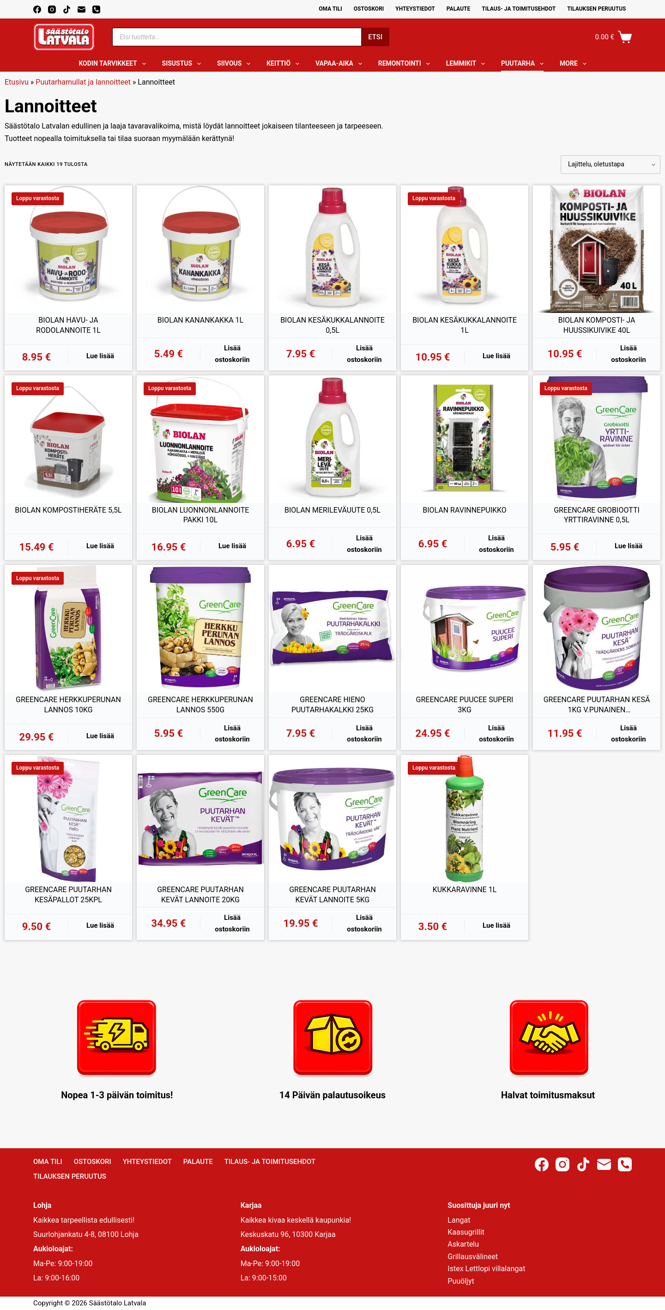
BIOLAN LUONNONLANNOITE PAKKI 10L (200, 515)
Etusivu (17, 82)
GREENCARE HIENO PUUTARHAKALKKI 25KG (332, 704)
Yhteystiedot (415, 9)
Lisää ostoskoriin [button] (232, 354)
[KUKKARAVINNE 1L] (464, 818)
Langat (458, 1220)
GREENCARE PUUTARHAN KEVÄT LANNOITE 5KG (332, 894)
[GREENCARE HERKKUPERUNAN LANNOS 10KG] (68, 628)
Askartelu (463, 1244)
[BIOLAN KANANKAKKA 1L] (200, 249)
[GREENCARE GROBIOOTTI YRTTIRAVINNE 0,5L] (596, 439)
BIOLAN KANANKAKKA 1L (200, 320)
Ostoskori (369, 9)
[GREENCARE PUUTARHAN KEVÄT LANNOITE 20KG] (200, 818)
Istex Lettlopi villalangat (486, 1268)
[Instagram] (52, 9)
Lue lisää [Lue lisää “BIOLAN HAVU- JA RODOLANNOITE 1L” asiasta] (100, 356)
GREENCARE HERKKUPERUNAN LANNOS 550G (200, 704)
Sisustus (183, 63)
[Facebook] (37, 9)
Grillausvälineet (472, 1256)
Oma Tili (330, 9)
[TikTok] (67, 9)
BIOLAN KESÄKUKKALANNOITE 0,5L (332, 325)
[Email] (81, 9)
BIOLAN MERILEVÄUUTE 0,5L (332, 510)
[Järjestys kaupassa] (610, 164)
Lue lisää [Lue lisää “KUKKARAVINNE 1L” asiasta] (496, 925)
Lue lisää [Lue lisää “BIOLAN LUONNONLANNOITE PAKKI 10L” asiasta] (232, 546)
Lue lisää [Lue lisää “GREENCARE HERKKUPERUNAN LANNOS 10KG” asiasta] (100, 736)
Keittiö (284, 63)
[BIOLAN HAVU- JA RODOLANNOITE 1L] (68, 249)
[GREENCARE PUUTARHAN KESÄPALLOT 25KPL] (68, 818)
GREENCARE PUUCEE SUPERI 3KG (465, 704)
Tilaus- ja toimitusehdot (519, 9)
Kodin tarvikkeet (114, 63)
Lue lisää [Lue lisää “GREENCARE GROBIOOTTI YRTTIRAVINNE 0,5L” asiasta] (628, 546)
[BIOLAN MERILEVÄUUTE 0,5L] (332, 439)
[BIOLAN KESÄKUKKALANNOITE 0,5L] (332, 249)
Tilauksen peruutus (596, 9)
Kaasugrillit (465, 1232)
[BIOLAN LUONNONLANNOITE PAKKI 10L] (200, 439)
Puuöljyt (460, 1281)
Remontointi (406, 63)
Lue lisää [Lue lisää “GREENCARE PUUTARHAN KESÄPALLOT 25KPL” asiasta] (100, 925)
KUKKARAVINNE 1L (465, 889)
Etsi (375, 37)
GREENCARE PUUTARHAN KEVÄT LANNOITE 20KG (200, 894)
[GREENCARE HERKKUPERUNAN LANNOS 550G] (200, 628)
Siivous (235, 63)
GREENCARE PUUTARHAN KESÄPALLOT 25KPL (68, 894)
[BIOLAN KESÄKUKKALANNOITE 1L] (464, 249)
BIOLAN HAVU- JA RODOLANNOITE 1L (68, 325)
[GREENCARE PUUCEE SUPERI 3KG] (464, 628)
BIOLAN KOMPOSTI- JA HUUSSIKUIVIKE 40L (596, 325)
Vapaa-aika (340, 63)
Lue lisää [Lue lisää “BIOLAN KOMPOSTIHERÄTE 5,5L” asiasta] (100, 546)
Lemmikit (467, 63)
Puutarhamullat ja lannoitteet (83, 82)
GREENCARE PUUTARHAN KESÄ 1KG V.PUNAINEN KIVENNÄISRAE (597, 705)
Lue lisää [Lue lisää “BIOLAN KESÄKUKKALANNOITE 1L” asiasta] (496, 356)
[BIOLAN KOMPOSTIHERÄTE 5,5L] (68, 439)
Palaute (459, 9)
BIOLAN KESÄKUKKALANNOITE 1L (464, 325)
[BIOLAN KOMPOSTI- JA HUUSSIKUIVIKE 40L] (596, 249)
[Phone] (96, 9)
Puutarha (524, 63)
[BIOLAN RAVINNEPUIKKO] (464, 439)
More (575, 63)
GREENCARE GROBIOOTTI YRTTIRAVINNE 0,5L (597, 515)
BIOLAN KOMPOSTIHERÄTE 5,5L (68, 510)
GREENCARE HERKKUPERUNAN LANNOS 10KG (68, 704)
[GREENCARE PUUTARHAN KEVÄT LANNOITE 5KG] (332, 818)
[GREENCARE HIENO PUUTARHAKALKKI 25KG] (332, 628)
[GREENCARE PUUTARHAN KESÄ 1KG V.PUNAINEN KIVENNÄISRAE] (596, 628)
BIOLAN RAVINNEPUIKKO (465, 510)
